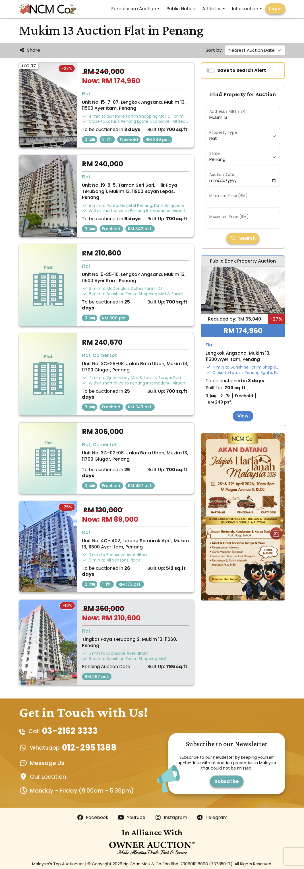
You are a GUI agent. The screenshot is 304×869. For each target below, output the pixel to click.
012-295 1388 (89, 748)
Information (245, 8)
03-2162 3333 (70, 731)
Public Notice (180, 8)
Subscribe (227, 781)
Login (275, 8)
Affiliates (212, 8)
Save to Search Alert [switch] (241, 70)
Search (243, 238)
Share (29, 50)
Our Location (48, 776)
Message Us (47, 763)
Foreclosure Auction (133, 8)
